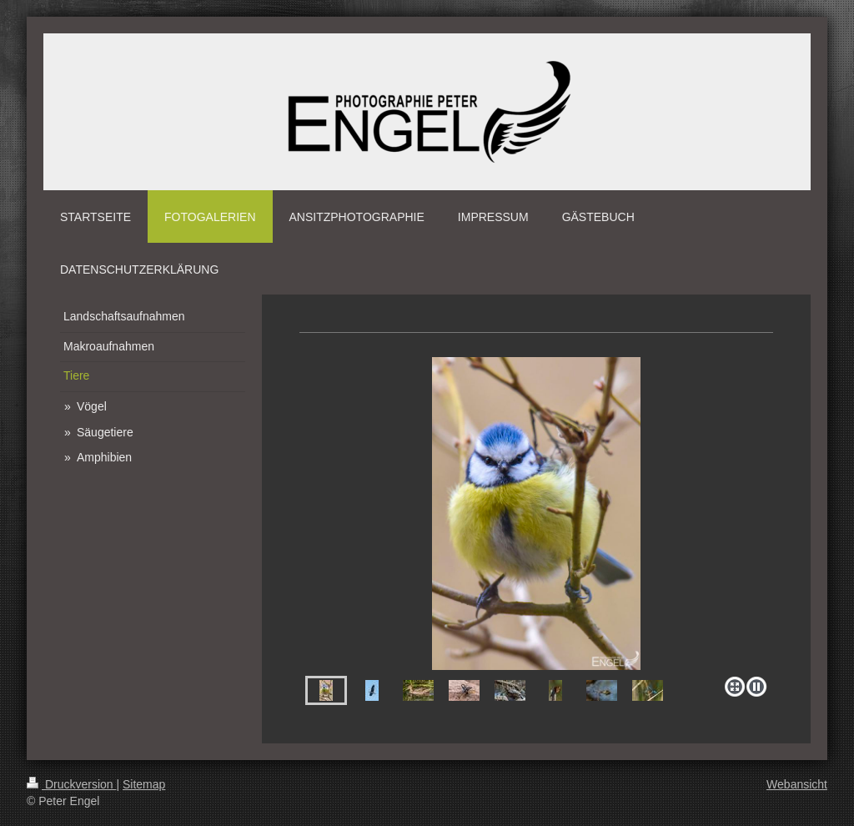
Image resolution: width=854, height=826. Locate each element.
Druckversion (71, 784)
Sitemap (144, 784)
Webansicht (796, 784)
